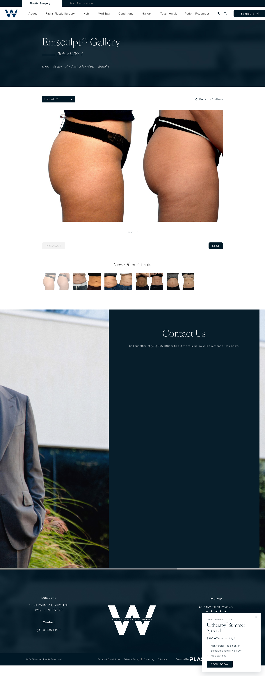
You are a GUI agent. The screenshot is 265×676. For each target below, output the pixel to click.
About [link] (33, 13)
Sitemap (162, 659)
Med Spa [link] (104, 13)
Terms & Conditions (109, 659)
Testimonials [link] (168, 13)
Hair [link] (86, 13)
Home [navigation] (45, 66)
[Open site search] (225, 13)
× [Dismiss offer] (256, 617)
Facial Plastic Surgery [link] (60, 13)
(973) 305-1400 (160, 338)
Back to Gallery (208, 99)
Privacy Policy (132, 659)
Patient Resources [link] (197, 13)
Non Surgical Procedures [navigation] (80, 66)
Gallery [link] (147, 13)
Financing (148, 659)
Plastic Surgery (40, 3)
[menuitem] (33, 13)
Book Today (220, 664)
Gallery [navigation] (57, 66)
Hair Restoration (81, 3)
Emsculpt (132, 232)
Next (215, 246)
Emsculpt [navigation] (103, 66)
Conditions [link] (125, 13)
